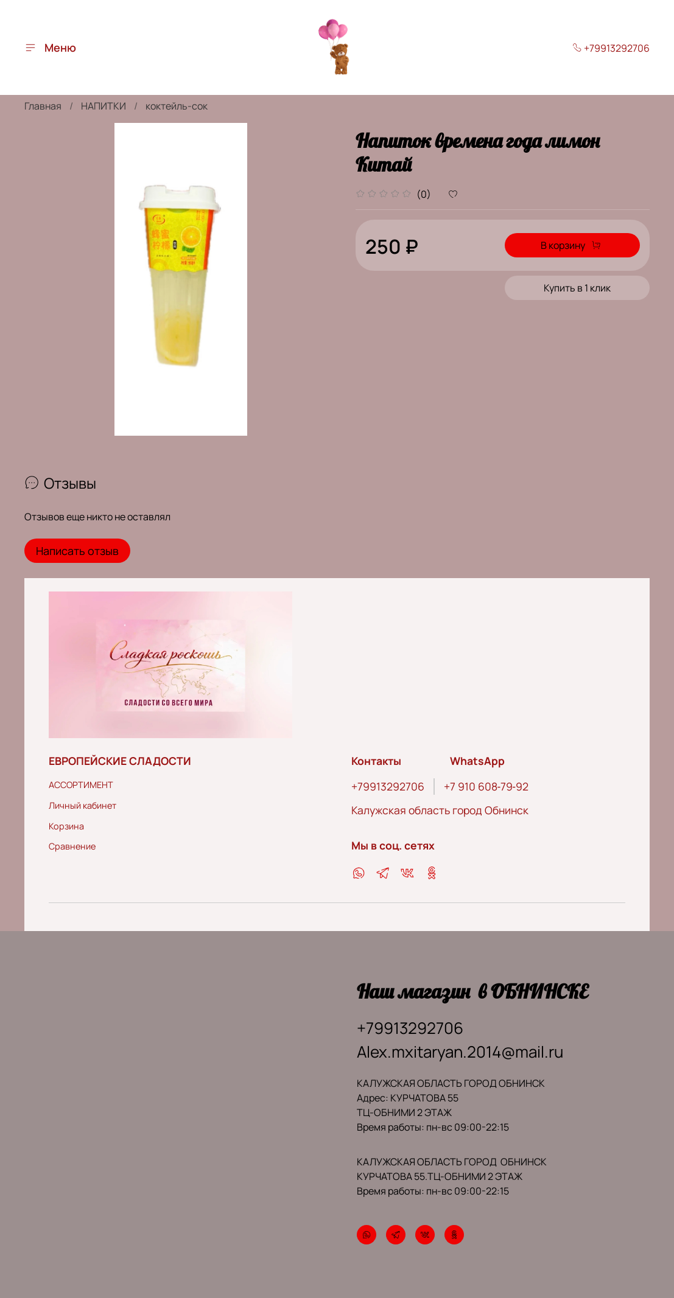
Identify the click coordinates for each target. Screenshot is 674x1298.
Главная (42, 106)
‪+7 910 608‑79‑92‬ (486, 785)
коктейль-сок (177, 106)
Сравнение (72, 845)
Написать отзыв (77, 550)
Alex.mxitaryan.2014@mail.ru (460, 1051)
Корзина (66, 825)
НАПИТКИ (103, 106)
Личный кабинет (82, 804)
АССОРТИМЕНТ (81, 784)
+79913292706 (611, 48)
